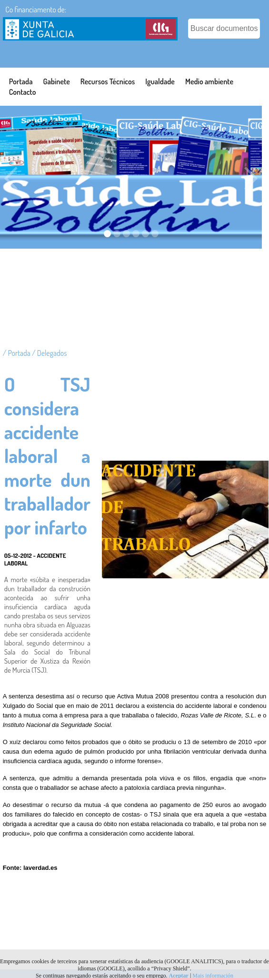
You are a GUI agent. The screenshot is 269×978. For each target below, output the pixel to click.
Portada (21, 81)
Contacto (22, 92)
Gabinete (56, 81)
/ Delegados (49, 353)
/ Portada (17, 353)
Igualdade (160, 81)
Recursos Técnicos (107, 81)
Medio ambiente (209, 81)
